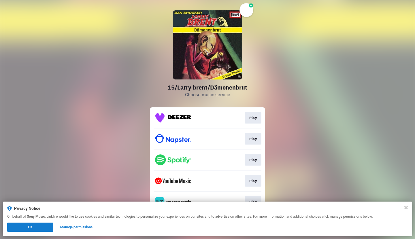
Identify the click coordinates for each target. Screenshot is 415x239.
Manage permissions (76, 227)
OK (30, 227)
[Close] (406, 207)
